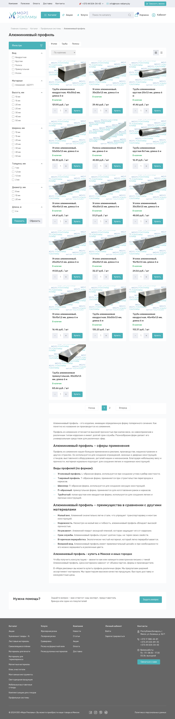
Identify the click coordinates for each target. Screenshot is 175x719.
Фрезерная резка (49, 631)
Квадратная (20, 57)
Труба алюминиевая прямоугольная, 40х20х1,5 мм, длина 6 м (66, 375)
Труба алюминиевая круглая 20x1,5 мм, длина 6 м (147, 92)
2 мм (17, 179)
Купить (77, 110)
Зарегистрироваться (115, 636)
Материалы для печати (19, 651)
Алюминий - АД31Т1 (24, 85)
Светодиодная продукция (21, 679)
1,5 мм (18, 176)
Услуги (82, 15)
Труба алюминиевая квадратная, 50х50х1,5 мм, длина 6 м (107, 317)
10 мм (17, 96)
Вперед (123, 407)
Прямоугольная (22, 69)
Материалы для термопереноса (16, 657)
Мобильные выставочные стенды (20, 686)
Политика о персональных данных (150, 712)
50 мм (18, 120)
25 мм (18, 108)
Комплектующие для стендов (22, 692)
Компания (78, 626)
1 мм (17, 168)
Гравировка (46, 641)
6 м (16, 211)
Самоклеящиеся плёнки (19, 646)
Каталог (13, 626)
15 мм (17, 100)
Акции (67, 15)
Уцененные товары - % (19, 636)
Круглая (19, 61)
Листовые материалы (19, 641)
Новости (77, 631)
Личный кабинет (113, 626)
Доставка (77, 651)
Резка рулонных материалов (54, 651)
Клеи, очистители (17, 669)
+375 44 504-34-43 (149, 645)
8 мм (17, 191)
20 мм (18, 104)
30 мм (18, 112)
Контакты (142, 626)
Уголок (18, 73)
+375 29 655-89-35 (149, 642)
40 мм (18, 116)
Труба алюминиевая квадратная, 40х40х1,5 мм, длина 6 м (147, 317)
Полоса (18, 65)
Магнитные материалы (19, 664)
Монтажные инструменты (21, 674)
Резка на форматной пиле (53, 646)
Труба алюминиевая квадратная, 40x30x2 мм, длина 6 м (66, 92)
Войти (108, 631)
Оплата (76, 646)
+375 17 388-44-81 (149, 639)
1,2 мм (18, 172)
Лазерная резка (48, 636)
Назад (91, 407)
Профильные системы (19, 697)
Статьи (76, 636)
